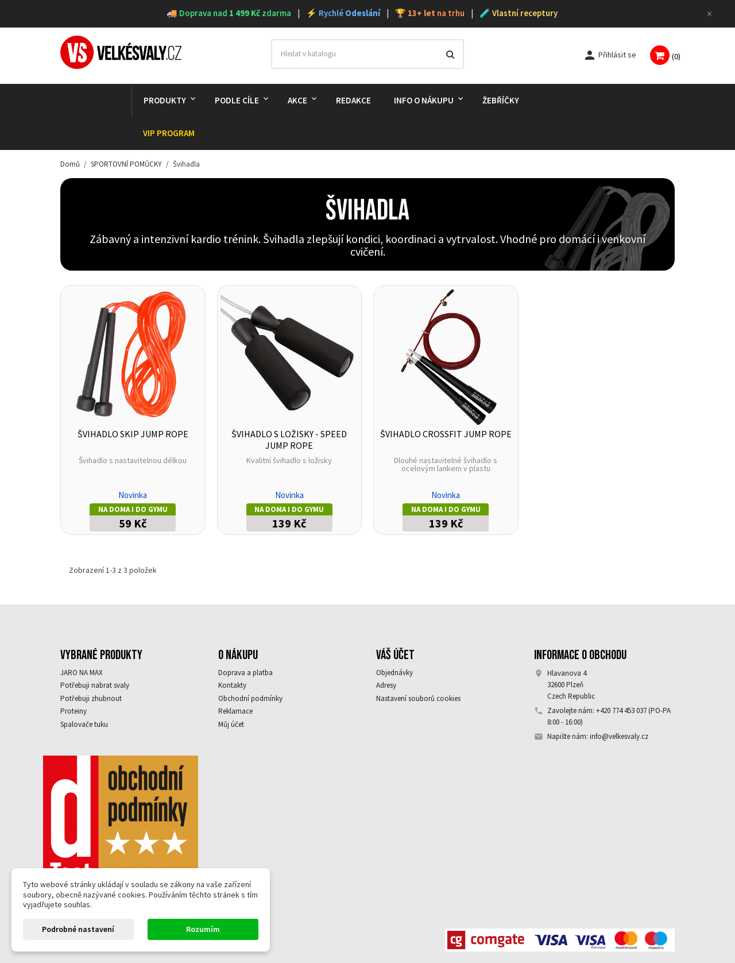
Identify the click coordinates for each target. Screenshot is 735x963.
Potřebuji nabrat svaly (94, 685)
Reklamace (235, 711)
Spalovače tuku (84, 724)
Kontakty (232, 685)
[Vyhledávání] (368, 54)
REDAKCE (353, 100)
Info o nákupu (424, 100)
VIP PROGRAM (169, 133)
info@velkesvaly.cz (619, 736)
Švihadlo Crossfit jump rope (446, 434)
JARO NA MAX (81, 672)
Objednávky (394, 672)
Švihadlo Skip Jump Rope (133, 434)
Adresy (386, 685)
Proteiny (73, 711)
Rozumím (203, 929)
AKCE (297, 100)
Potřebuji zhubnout (91, 698)
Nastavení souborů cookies (418, 698)
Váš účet (395, 655)
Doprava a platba (245, 672)
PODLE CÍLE (237, 100)
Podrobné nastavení (78, 929)
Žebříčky (500, 100)
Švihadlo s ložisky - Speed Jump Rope (289, 440)
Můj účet (231, 724)
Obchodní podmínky (250, 698)
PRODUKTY (165, 100)
